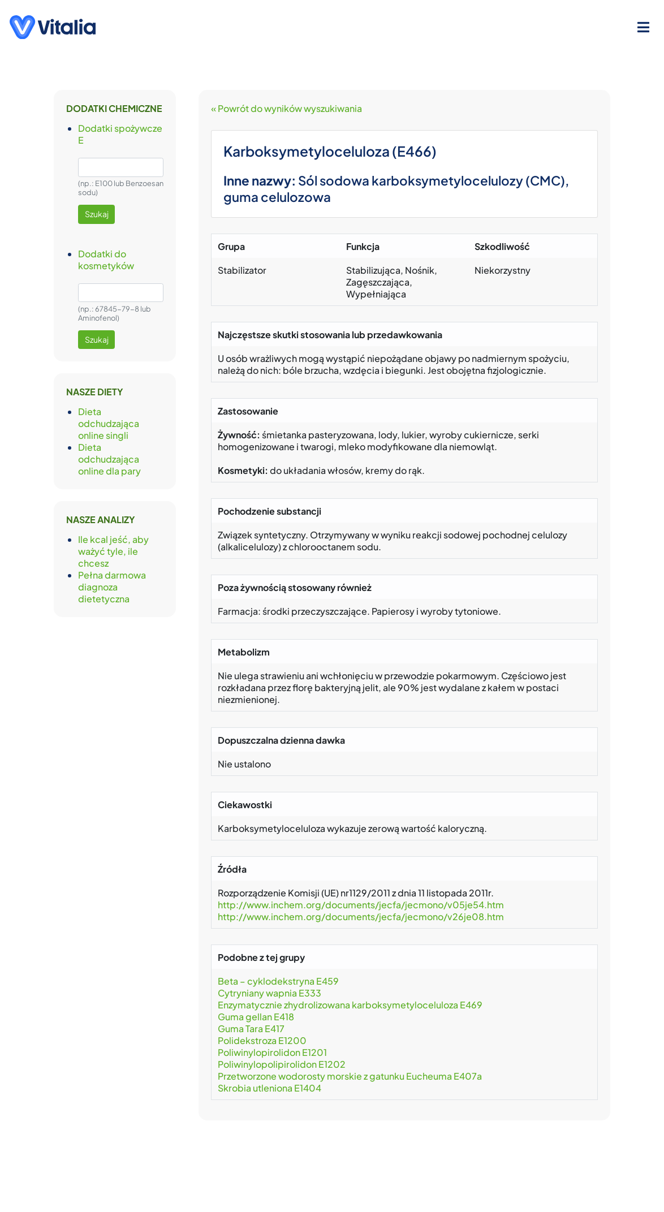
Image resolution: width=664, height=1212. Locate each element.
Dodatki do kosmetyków (106, 259)
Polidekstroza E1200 (262, 1040)
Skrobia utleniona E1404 (269, 1088)
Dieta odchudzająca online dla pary (109, 459)
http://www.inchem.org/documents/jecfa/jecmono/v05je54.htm (361, 905)
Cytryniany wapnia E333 (269, 993)
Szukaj (97, 214)
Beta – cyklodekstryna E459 (278, 981)
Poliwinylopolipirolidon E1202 (282, 1064)
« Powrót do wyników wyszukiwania (286, 108)
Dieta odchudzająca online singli (108, 423)
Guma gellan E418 (256, 1017)
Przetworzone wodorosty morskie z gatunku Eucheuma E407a (350, 1076)
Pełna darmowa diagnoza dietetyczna (112, 587)
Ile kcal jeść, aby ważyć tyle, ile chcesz (113, 551)
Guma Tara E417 (251, 1028)
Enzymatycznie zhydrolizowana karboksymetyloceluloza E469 (350, 1005)
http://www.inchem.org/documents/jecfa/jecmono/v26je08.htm (361, 916)
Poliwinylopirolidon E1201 (272, 1052)
